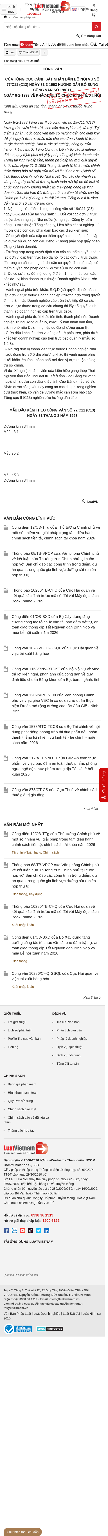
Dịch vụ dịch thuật (70, 1047)
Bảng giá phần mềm (22, 1084)
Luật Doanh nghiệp (47, 1313)
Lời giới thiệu (17, 1022)
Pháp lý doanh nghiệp (72, 1038)
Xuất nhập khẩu (23, 925)
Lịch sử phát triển (20, 1030)
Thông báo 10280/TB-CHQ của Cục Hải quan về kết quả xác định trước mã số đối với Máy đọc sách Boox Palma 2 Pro (55, 595)
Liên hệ (13, 1047)
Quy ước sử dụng (20, 1101)
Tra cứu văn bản (68, 1022)
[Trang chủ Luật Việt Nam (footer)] (52, 1148)
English (79, 9)
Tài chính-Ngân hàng (26, 852)
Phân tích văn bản (69, 1030)
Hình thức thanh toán (22, 1092)
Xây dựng (35, 894)
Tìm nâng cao (88, 36)
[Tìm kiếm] (96, 26)
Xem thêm (92, 809)
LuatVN (89, 501)
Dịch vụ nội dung (69, 1055)
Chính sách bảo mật (22, 1109)
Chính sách (51, 852)
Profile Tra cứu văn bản (24, 1038)
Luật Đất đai (71, 1313)
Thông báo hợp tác (21, 1130)
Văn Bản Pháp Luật (17, 1313)
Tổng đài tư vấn (68, 1063)
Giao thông (19, 894)
